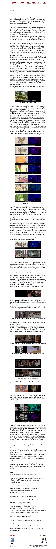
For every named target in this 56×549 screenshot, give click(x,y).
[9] (10, 464)
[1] (26, 34)
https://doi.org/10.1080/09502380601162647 (27, 508)
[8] (10, 463)
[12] (39, 327)
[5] (24, 70)
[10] (18, 132)
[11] (39, 213)
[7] (13, 78)
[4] (29, 68)
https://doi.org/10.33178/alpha (43, 535)
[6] (27, 76)
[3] (43, 47)
